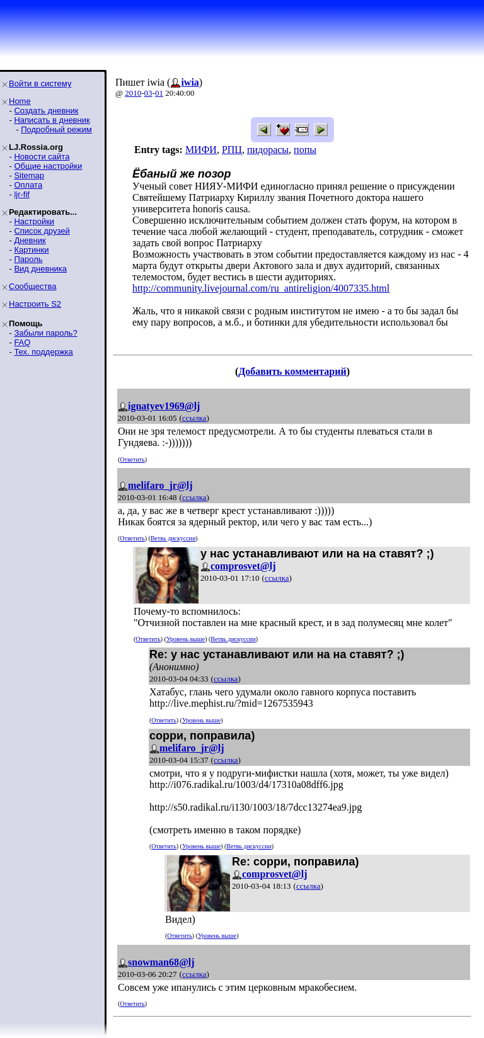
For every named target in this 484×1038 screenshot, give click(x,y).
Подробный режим (56, 129)
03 (148, 93)
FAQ (22, 342)
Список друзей (41, 231)
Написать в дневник (51, 120)
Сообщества (33, 286)
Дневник (29, 240)
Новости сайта (41, 156)
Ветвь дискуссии (173, 538)
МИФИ (201, 149)
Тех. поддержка (43, 351)
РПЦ (232, 149)
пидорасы (268, 149)
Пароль (28, 259)
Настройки (34, 221)
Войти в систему (40, 83)
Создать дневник (46, 110)
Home (20, 101)
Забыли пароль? (45, 333)
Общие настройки (48, 166)
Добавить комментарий (292, 371)
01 (159, 93)
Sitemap (29, 175)
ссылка (194, 418)
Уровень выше (185, 639)
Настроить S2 (35, 304)
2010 (133, 93)
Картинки (31, 249)
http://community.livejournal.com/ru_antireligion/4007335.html (260, 288)
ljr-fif (22, 194)
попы (305, 149)
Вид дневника (40, 268)
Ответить (132, 459)
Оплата (28, 185)
